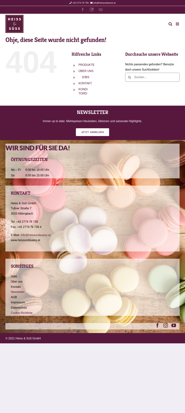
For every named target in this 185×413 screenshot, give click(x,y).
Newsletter (18, 291)
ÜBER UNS (85, 71)
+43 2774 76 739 (79, 3)
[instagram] (165, 325)
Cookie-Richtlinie (22, 312)
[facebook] (157, 325)
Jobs (14, 276)
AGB (14, 297)
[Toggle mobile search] (170, 24)
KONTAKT (85, 83)
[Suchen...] (152, 77)
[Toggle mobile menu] (178, 24)
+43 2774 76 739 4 (29, 226)
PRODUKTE (86, 64)
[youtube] (173, 325)
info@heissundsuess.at (103, 3)
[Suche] (129, 77)
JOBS (85, 77)
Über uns (17, 281)
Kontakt (16, 286)
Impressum (18, 302)
